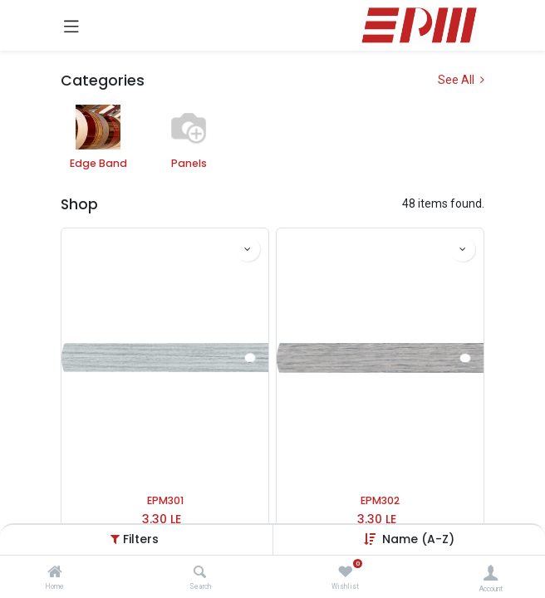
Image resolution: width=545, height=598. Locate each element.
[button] (247, 249)
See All (461, 79)
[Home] (54, 573)
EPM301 (165, 500)
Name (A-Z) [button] (418, 539)
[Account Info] (490, 572)
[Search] (200, 573)
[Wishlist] (345, 572)
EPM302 (380, 500)
